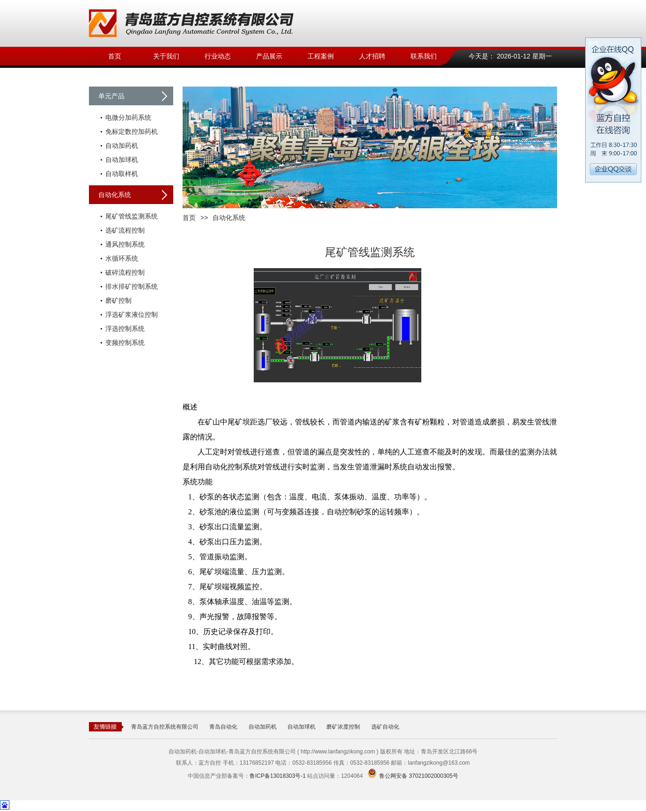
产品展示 (269, 56)
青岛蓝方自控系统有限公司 (164, 726)
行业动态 (218, 56)
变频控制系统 (125, 342)
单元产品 (111, 96)
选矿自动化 (385, 726)
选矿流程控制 (125, 230)
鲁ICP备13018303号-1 (278, 776)
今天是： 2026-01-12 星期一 (510, 56)
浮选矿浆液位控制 (131, 314)
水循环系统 (121, 258)
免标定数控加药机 (131, 131)
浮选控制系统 (125, 328)
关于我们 (166, 56)
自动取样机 (121, 173)
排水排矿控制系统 (131, 286)
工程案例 (321, 56)
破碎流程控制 (125, 272)
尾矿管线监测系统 (131, 216)
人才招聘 (372, 56)
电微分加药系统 (128, 117)
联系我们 (424, 56)
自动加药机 (121, 145)
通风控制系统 (125, 244)
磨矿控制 (118, 300)
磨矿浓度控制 (343, 726)
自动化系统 (114, 194)
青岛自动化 (223, 726)
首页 (114, 56)
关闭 (593, 43)
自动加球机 (121, 159)
